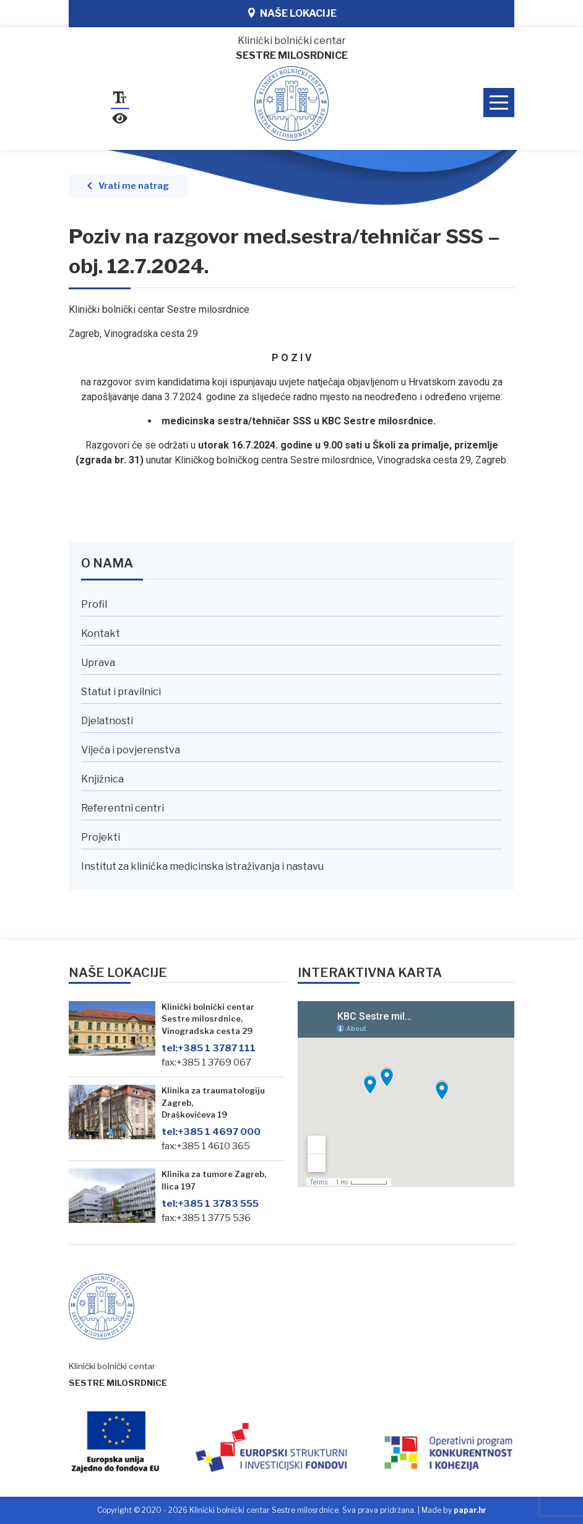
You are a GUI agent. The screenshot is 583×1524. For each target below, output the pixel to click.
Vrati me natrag (133, 185)
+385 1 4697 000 (211, 1131)
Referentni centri (122, 808)
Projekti (100, 837)
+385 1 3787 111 (209, 1048)
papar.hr (470, 1510)
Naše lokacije (298, 13)
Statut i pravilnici (121, 692)
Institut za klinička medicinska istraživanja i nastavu (202, 866)
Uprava (98, 662)
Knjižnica (102, 779)
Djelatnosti (107, 721)
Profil (94, 604)
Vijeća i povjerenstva (130, 750)
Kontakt (100, 633)
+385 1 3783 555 (210, 1203)
